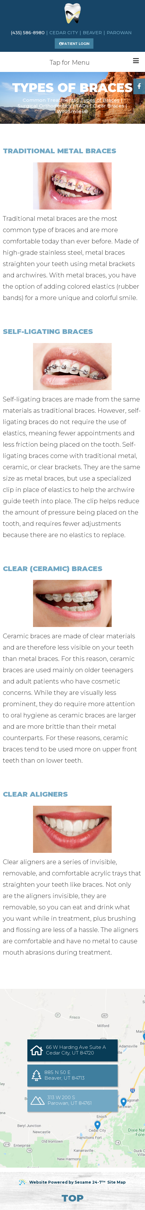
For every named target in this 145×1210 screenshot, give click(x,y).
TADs (82, 106)
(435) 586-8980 (28, 32)
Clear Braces (108, 106)
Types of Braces (100, 100)
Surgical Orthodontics (44, 106)
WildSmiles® (72, 111)
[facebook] (139, 86)
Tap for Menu (94, 61)
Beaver (92, 32)
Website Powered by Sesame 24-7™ (62, 1182)
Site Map (116, 1182)
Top (72, 1198)
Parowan (119, 32)
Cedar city (63, 32)
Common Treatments (49, 100)
